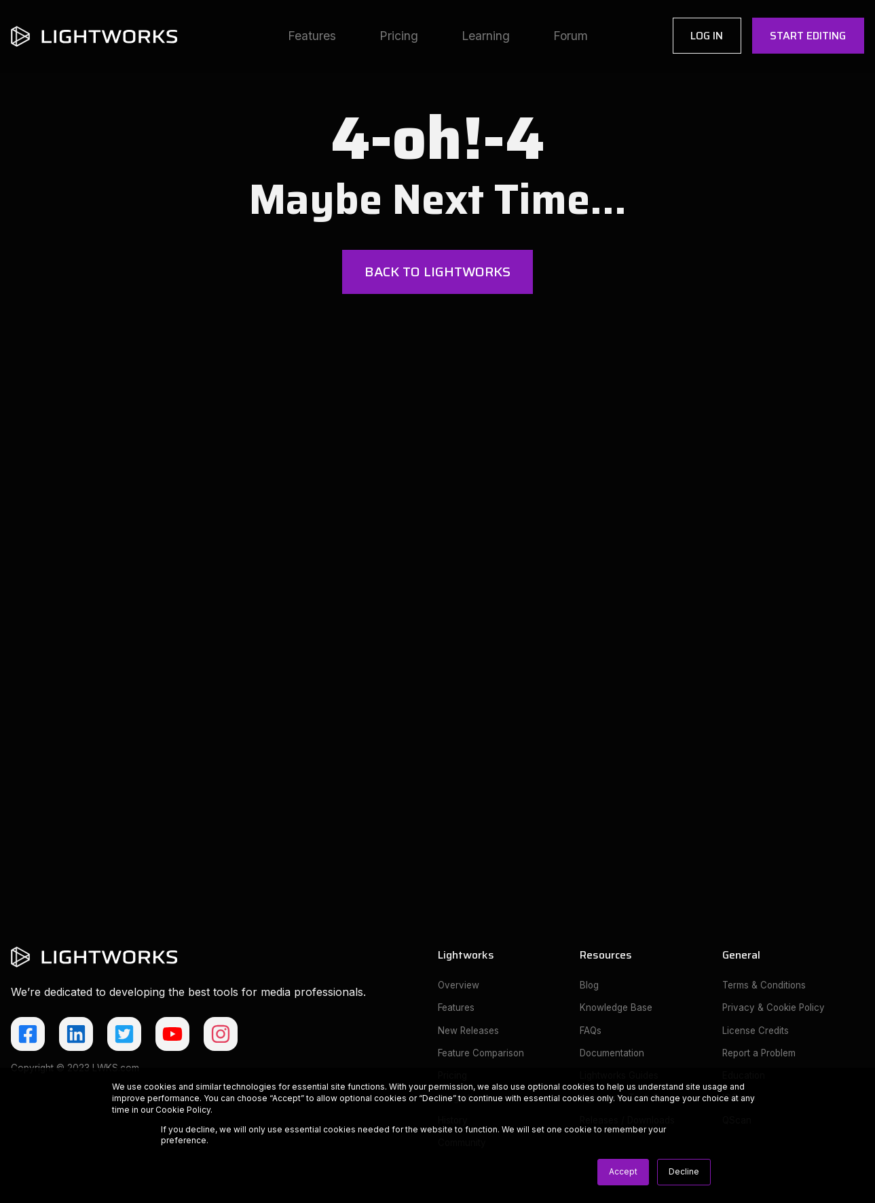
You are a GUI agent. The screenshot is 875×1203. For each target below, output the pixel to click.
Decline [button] (684, 1171)
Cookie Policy (182, 1110)
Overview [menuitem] (459, 988)
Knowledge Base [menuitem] (616, 1010)
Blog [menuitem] (589, 988)
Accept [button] (623, 1171)
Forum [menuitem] (570, 36)
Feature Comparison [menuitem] (482, 1057)
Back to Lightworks (437, 272)
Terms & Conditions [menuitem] (764, 988)
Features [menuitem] (312, 36)
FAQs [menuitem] (591, 1034)
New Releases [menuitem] (469, 1034)
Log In (706, 35)
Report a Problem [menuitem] (760, 1057)
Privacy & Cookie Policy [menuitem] (775, 1010)
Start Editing (808, 35)
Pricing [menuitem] (398, 36)
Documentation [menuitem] (613, 1057)
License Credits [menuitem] (755, 1034)
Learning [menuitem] (486, 36)
